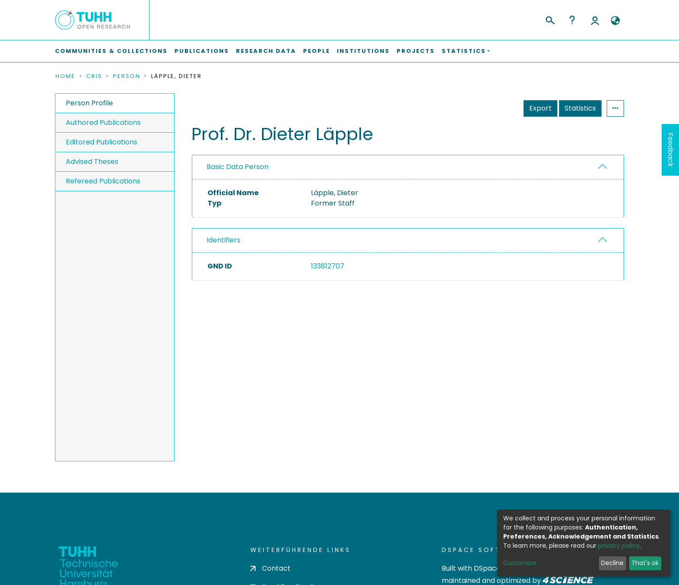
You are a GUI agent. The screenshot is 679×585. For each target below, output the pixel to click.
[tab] (408, 167)
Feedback (671, 150)
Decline (612, 563)
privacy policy (619, 545)
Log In (595, 20)
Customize (519, 563)
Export (540, 108)
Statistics (580, 108)
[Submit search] (549, 19)
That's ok (645, 563)
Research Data (266, 51)
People (316, 51)
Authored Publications (103, 122)
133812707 (327, 266)
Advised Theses (92, 162)
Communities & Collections (111, 51)
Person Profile (89, 103)
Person (126, 76)
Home (65, 76)
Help (572, 20)
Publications (202, 51)
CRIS (94, 76)
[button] (615, 21)
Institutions (363, 51)
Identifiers (223, 240)
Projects (416, 51)
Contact (270, 568)
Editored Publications (101, 142)
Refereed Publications (103, 181)
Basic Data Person (237, 167)
